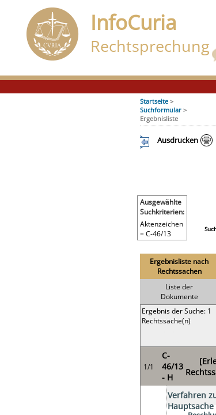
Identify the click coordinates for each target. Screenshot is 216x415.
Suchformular (160, 109)
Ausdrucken (177, 140)
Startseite (154, 101)
